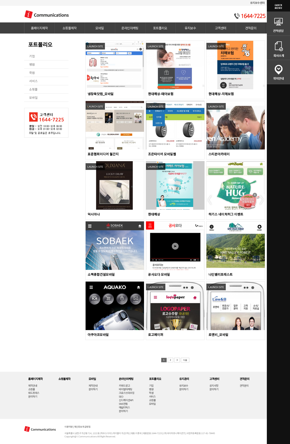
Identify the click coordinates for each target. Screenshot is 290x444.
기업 (32, 56)
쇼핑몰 (33, 89)
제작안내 (32, 385)
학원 (32, 72)
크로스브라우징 (126, 393)
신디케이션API (126, 400)
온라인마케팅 (129, 27)
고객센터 (220, 27)
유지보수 (190, 27)
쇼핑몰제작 (69, 27)
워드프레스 (33, 393)
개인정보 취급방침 (82, 426)
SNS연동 (123, 404)
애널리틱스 (124, 407)
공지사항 (213, 385)
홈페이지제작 (39, 27)
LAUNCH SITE (95, 46)
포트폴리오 (160, 27)
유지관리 (184, 379)
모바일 (99, 27)
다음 (185, 360)
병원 (32, 64)
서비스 (33, 81)
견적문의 (250, 27)
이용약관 (68, 426)
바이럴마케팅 (125, 389)
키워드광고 (124, 385)
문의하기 (32, 396)
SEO (121, 396)
